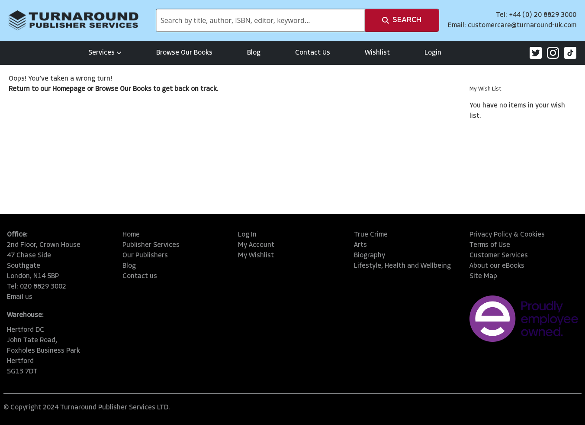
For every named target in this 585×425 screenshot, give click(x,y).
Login (432, 52)
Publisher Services (151, 245)
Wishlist (377, 52)
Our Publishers (145, 255)
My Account (256, 245)
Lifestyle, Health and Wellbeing (402, 266)
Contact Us (312, 52)
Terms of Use (489, 245)
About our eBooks (496, 266)
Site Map (483, 276)
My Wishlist (256, 255)
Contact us (139, 276)
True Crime (371, 234)
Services (105, 53)
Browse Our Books (184, 52)
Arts (360, 245)
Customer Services (498, 255)
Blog (253, 52)
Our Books (135, 89)
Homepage (68, 89)
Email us (19, 297)
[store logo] (73, 20)
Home (131, 234)
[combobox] (260, 20)
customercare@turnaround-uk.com (522, 25)
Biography (369, 255)
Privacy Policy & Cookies (507, 234)
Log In (247, 234)
